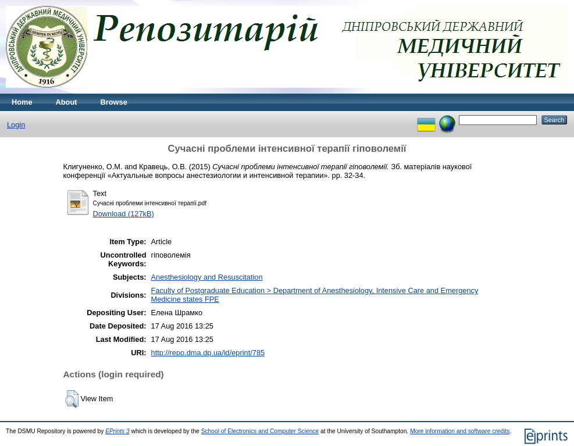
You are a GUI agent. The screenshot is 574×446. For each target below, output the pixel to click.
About (66, 102)
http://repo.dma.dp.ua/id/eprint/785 (208, 352)
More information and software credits (459, 431)
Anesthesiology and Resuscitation (207, 277)
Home (22, 102)
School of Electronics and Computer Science (260, 431)
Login (16, 124)
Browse (114, 102)
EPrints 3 (117, 431)
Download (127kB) (123, 213)
